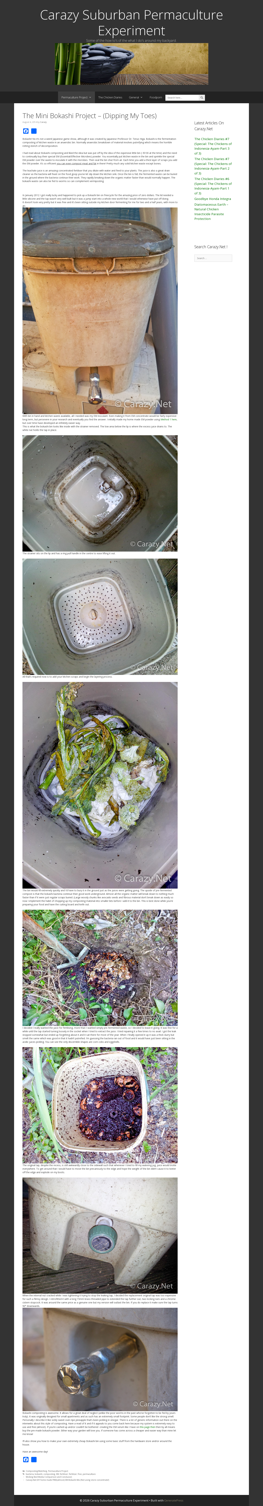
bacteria (30, 1474)
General (137, 97)
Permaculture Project (78, 97)
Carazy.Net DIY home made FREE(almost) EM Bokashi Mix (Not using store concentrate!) (67, 1480)
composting (49, 1474)
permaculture (89, 1474)
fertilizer (73, 1474)
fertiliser (64, 1474)
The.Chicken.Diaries (110, 97)
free (80, 1474)
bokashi (38, 1474)
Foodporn (156, 97)
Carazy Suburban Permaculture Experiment (131, 22)
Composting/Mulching (36, 1471)
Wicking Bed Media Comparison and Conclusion (49, 1476)
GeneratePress (173, 1500)
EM (57, 1474)
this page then (147, 1427)
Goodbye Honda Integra (212, 199)
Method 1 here (169, 419)
